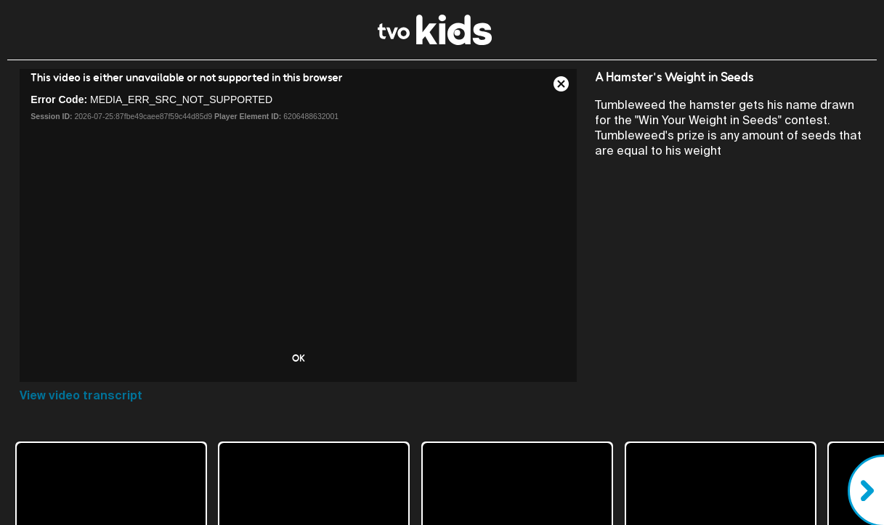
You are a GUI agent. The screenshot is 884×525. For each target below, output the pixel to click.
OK (298, 358)
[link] (434, 41)
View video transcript (81, 395)
